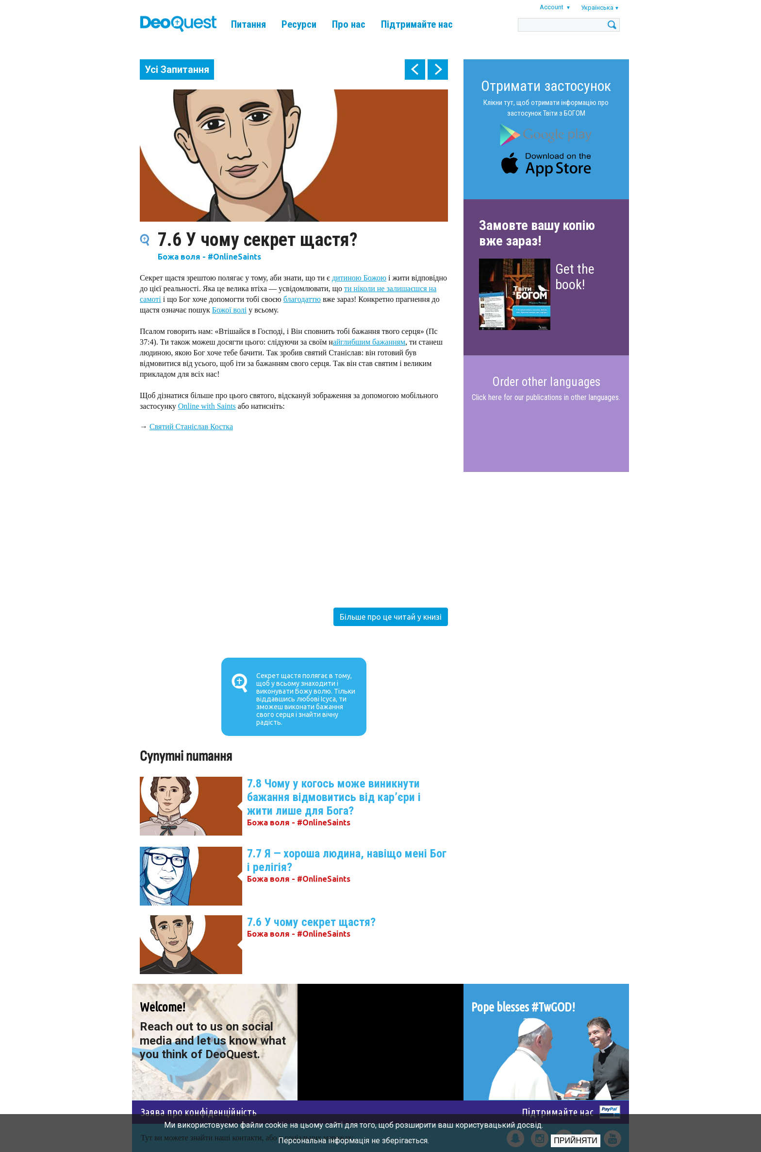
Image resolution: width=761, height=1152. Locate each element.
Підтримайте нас (417, 24)
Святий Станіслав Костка (191, 426)
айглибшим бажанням (369, 342)
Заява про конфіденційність (199, 1112)
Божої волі (229, 310)
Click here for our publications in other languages (545, 397)
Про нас (348, 24)
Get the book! (575, 277)
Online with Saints (207, 406)
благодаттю (302, 299)
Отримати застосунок (546, 85)
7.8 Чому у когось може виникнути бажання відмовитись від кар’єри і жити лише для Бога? (334, 797)
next (438, 69)
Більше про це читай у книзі (391, 616)
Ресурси (298, 24)
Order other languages (546, 382)
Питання (248, 24)
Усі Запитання (177, 69)
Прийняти (575, 1140)
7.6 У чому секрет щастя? (311, 922)
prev (415, 69)
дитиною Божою (359, 278)
